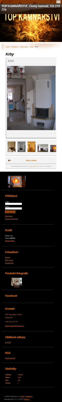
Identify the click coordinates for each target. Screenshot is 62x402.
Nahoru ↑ (27, 399)
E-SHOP (8, 342)
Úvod (7, 47)
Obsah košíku (10, 241)
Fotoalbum (15, 47)
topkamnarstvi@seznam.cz (14, 326)
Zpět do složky (31, 160)
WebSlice (29, 396)
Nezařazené (9, 263)
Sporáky (17, 286)
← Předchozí (9, 160)
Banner (7, 257)
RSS (22, 396)
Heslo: (7, 206)
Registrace (9, 216)
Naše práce (24, 47)
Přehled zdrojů (10, 358)
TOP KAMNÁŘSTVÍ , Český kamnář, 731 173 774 (30, 7)
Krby (31, 47)
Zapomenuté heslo (11, 219)
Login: (7, 202)
